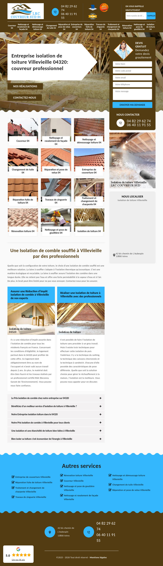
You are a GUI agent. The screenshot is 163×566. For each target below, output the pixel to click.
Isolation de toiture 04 (150, 26)
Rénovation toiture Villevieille (78, 475)
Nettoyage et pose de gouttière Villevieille (79, 488)
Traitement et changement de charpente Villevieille (29, 490)
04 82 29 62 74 (69, 8)
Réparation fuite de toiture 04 (89, 26)
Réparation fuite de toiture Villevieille (33, 482)
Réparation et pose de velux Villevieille (131, 490)
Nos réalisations (25, 86)
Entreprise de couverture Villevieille (33, 477)
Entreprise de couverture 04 (76, 26)
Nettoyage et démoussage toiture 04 (37, 26)
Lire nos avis (18, 560)
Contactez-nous (24, 97)
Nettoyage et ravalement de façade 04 (23, 26)
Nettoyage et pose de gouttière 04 (139, 26)
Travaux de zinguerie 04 (100, 26)
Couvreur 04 (12, 26)
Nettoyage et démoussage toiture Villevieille (128, 477)
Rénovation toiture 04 (127, 26)
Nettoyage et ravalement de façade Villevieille (81, 497)
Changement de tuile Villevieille (127, 484)
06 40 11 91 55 (69, 16)
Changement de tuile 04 (51, 26)
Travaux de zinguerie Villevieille (30, 497)
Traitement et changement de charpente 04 (113, 26)
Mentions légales (98, 557)
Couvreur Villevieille (74, 481)
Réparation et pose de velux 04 (64, 26)
